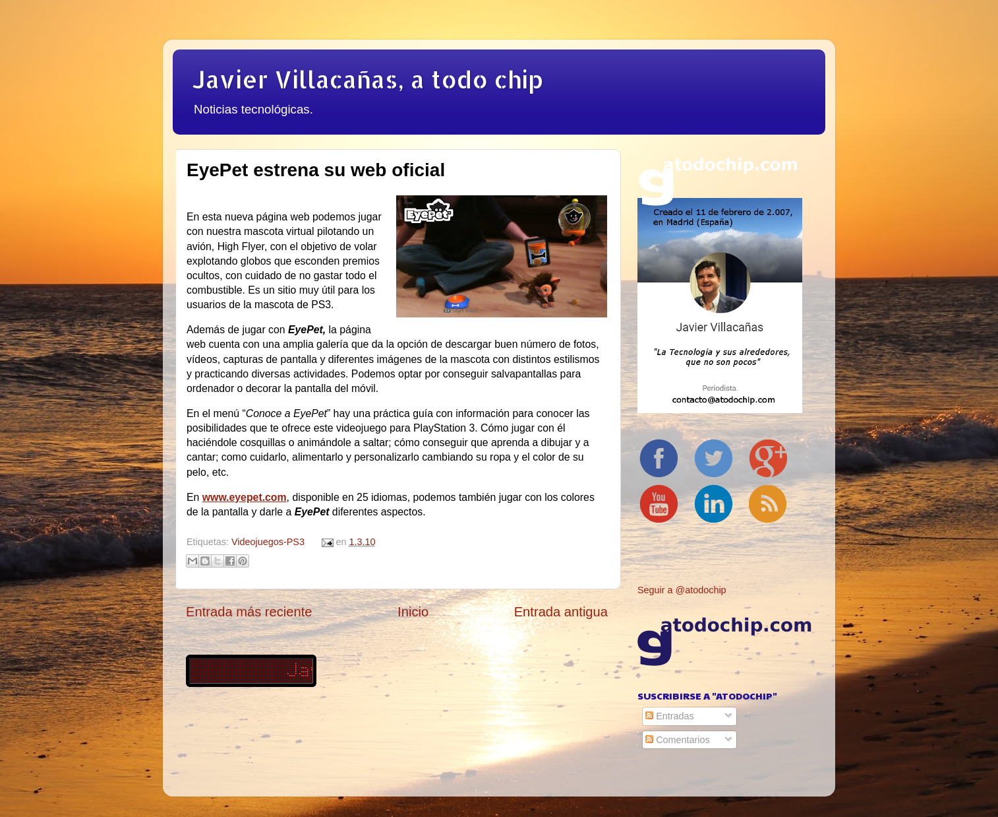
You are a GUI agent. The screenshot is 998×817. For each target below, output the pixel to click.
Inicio (412, 612)
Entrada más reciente (249, 612)
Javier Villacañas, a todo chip (367, 79)
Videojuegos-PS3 (268, 542)
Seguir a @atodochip (681, 590)
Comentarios (677, 740)
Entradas (669, 716)
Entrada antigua (561, 612)
